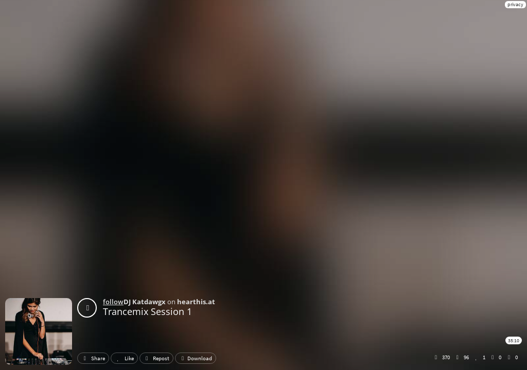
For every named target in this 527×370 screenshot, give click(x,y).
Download (195, 358)
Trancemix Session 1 (147, 311)
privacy (515, 4)
